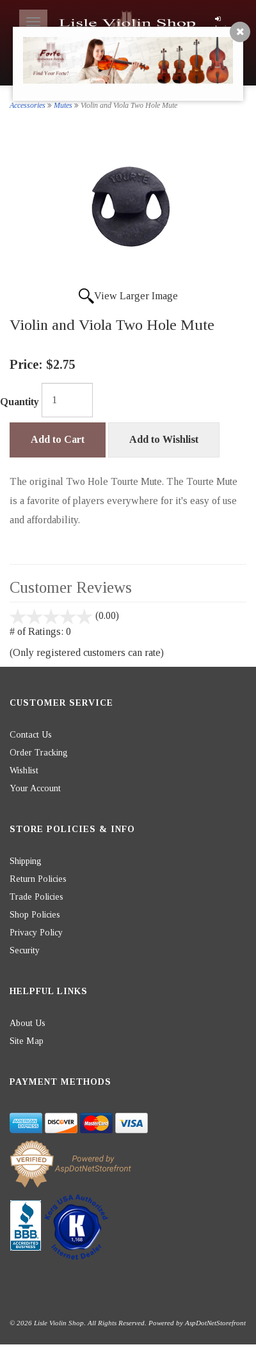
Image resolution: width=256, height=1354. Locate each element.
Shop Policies (35, 914)
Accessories (27, 105)
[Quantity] (67, 400)
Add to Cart (57, 439)
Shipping (26, 861)
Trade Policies (36, 897)
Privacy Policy (36, 932)
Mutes (63, 105)
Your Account (35, 788)
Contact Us (31, 735)
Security (25, 950)
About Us (27, 1023)
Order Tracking (39, 752)
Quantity (19, 401)
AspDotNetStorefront (215, 1323)
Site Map (27, 1041)
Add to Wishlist (163, 439)
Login (222, 23)
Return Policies (38, 879)
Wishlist (24, 770)
